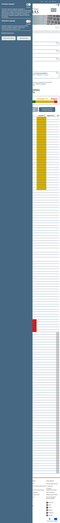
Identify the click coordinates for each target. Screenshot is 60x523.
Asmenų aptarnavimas (52, 483)
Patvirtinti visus (24, 38)
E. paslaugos (49, 486)
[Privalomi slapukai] (28, 4)
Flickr (49, 505)
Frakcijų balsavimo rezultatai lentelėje (47, 109)
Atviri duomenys (50, 492)
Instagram (50, 512)
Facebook (50, 502)
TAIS (41, 1)
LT (52, 1)
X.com (50, 507)
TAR (46, 1)
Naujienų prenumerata (52, 494)
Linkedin (50, 515)
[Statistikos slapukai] (28, 21)
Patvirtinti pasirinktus (8, 38)
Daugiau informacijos (8, 33)
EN (55, 1)
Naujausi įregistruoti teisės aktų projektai (34, 490)
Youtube (50, 510)
